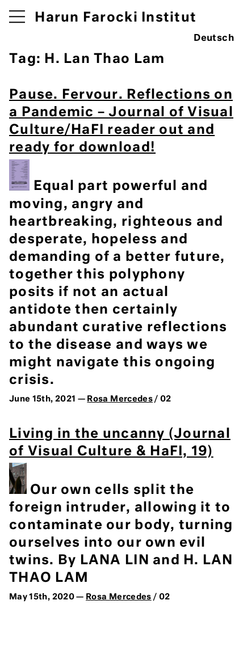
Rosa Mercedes (120, 399)
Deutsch (214, 38)
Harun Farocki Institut (115, 17)
